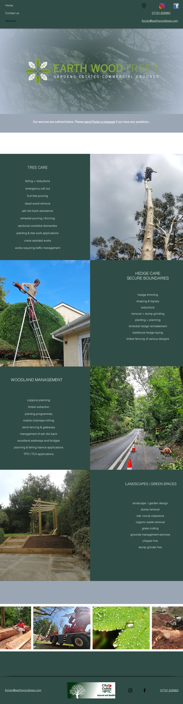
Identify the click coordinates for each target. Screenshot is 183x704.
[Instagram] (130, 690)
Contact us (12, 13)
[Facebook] (144, 690)
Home (9, 5)
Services (10, 20)
